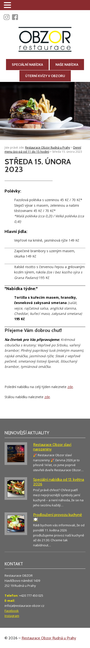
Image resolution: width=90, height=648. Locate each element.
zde (70, 386)
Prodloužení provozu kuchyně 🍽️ (57, 517)
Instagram (12, 616)
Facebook (12, 610)
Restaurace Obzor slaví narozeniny (52, 446)
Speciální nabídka (27, 64)
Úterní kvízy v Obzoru (45, 76)
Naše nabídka (66, 64)
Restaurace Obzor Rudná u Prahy (49, 638)
